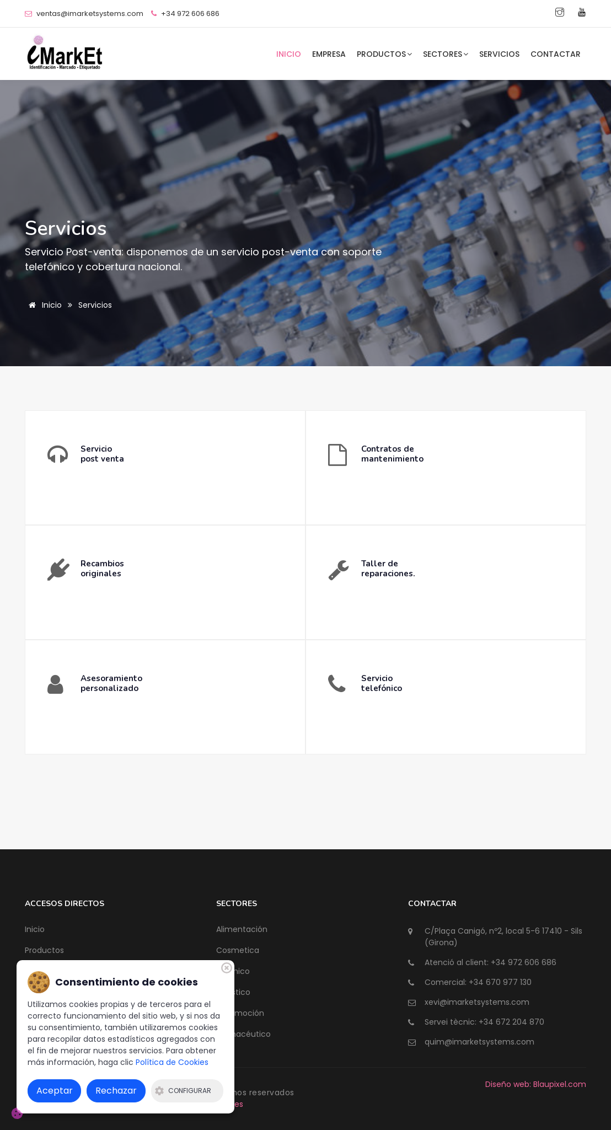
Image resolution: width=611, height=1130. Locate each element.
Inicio (288, 54)
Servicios (499, 54)
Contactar (555, 54)
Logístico (233, 992)
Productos (384, 54)
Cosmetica (237, 950)
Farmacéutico (243, 1034)
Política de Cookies (172, 1062)
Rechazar (116, 1090)
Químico (233, 971)
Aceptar (54, 1090)
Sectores (445, 54)
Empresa (329, 54)
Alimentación (241, 929)
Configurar (183, 1090)
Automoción (240, 1013)
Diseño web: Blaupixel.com (535, 1084)
